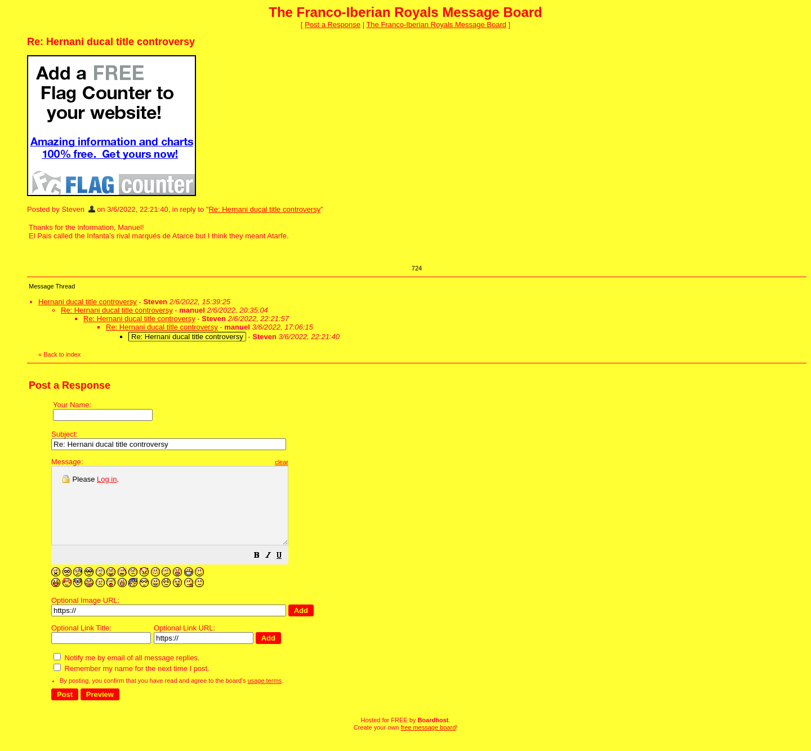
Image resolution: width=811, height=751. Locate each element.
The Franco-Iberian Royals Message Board (436, 24)
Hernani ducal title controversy (87, 301)
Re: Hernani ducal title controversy (264, 209)
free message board (428, 742)
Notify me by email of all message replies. (126, 673)
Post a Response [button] (332, 24)
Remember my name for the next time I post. (132, 683)
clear (310, 462)
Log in (107, 479)
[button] (284, 572)
